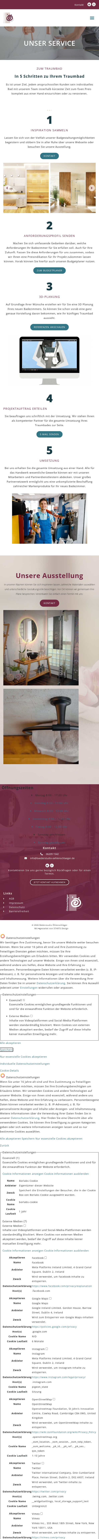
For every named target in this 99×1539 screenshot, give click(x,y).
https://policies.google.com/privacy (54, 1326)
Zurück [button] (4, 1145)
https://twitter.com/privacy (49, 1491)
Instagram (38, 1354)
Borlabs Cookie (28, 1181)
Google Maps (40, 1303)
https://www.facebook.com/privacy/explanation (62, 1286)
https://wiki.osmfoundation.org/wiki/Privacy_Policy (64, 1432)
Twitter (36, 1468)
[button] (92, 17)
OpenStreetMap (42, 1404)
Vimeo (36, 1519)
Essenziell (17, 1000)
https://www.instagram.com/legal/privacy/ (59, 1377)
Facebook (38, 1263)
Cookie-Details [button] (9, 1070)
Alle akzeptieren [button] (10, 1043)
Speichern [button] (6, 1049)
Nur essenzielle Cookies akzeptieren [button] (23, 1056)
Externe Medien (20, 1016)
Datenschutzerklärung (51, 983)
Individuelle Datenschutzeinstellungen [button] (25, 1063)
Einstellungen (29, 987)
